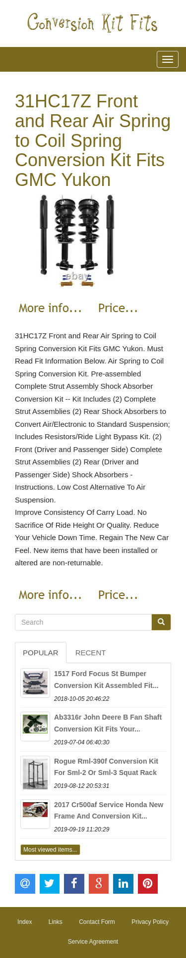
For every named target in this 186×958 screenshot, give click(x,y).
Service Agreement (93, 941)
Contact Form (97, 921)
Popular (41, 652)
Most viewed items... (50, 849)
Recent (90, 652)
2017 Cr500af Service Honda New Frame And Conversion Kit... (108, 811)
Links (55, 921)
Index (24, 921)
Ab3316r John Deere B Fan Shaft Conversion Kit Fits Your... (108, 723)
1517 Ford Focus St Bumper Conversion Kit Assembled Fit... (106, 679)
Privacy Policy (150, 921)
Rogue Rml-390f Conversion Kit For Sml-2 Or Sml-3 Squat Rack (106, 767)
